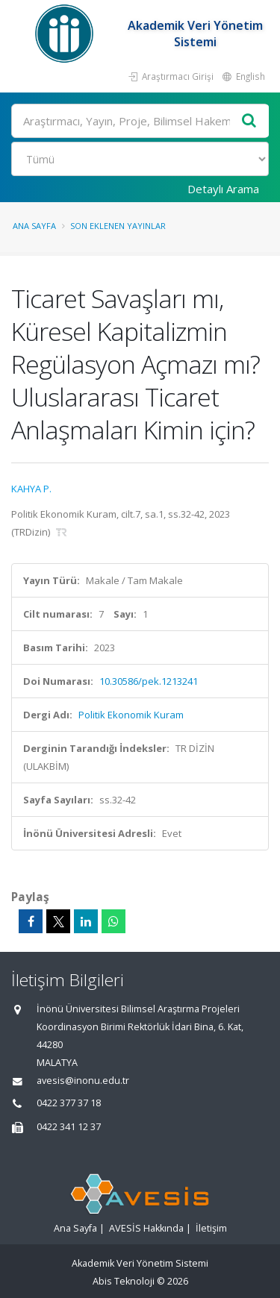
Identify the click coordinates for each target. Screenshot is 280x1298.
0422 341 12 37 (69, 1126)
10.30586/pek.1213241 (148, 681)
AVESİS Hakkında (146, 1228)
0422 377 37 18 (69, 1103)
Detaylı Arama (223, 188)
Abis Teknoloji (124, 1281)
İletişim (211, 1228)
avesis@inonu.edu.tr (83, 1080)
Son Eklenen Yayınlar (118, 225)
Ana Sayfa (34, 225)
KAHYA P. (31, 488)
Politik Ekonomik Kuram (131, 714)
